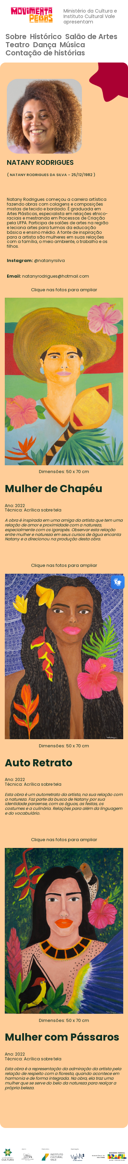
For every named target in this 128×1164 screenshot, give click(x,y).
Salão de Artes (91, 36)
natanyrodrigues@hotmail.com (55, 276)
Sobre (16, 36)
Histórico (46, 36)
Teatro (17, 45)
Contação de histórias (45, 53)
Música (72, 45)
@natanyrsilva (49, 260)
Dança (44, 45)
